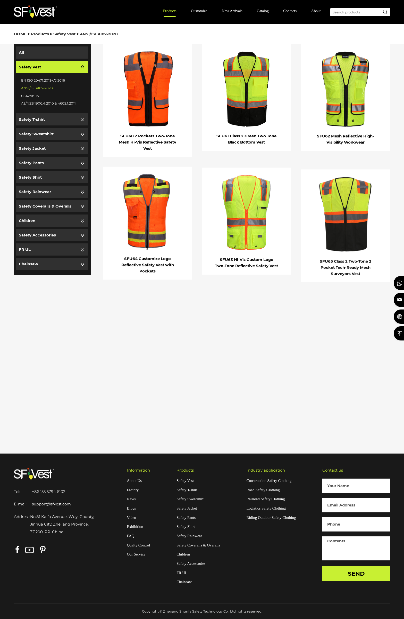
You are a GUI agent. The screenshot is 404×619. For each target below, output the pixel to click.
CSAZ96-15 (30, 96)
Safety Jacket (32, 148)
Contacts (290, 11)
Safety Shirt (30, 177)
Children (27, 220)
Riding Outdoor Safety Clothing (271, 517)
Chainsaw (28, 264)
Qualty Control (138, 545)
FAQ (130, 536)
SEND (356, 573)
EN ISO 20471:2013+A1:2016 (43, 80)
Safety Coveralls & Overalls (45, 206)
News (131, 499)
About (316, 11)
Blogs (131, 508)
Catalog (263, 11)
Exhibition (135, 527)
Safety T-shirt (32, 119)
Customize (199, 11)
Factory (133, 490)
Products (169, 11)
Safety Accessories (37, 235)
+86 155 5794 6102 (48, 491)
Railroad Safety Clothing (266, 499)
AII (21, 52)
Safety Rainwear (35, 191)
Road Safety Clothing (263, 490)
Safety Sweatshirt (36, 134)
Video (131, 517)
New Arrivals (232, 11)
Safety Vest (64, 34)
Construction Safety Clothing (269, 481)
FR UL (25, 249)
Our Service (136, 554)
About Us (134, 481)
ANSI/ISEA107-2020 (99, 34)
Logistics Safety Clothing (266, 508)
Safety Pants (31, 163)
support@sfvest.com (51, 504)
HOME (20, 34)
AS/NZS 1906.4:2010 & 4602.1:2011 (48, 103)
